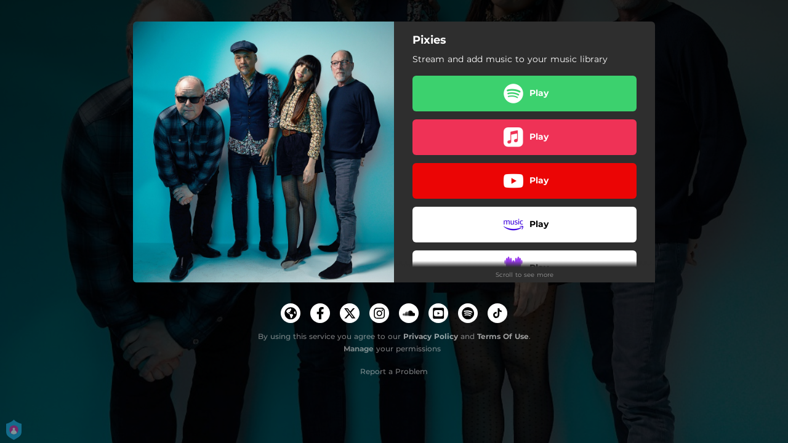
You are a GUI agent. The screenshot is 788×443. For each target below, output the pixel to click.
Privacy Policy (430, 336)
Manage (359, 348)
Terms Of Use (503, 336)
